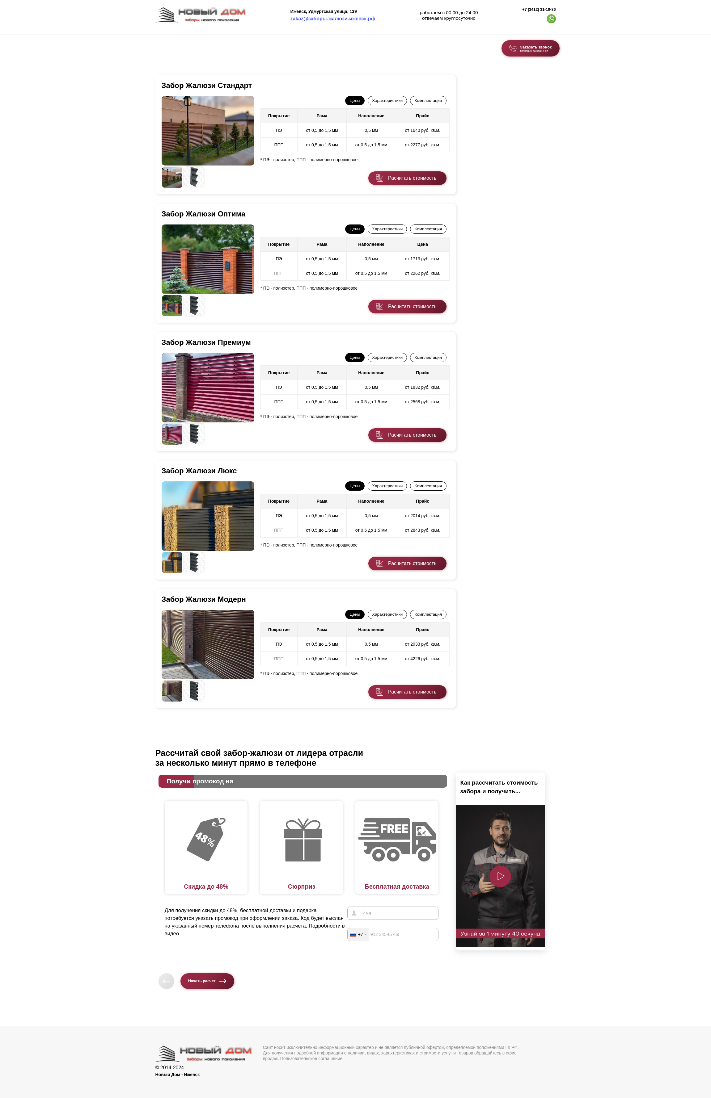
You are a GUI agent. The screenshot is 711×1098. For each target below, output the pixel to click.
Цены (354, 100)
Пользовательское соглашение (311, 1058)
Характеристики (387, 100)
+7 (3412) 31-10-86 (539, 9)
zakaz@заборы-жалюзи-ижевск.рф (332, 18)
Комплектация (428, 100)
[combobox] (358, 934)
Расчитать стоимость (412, 178)
